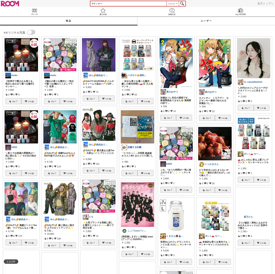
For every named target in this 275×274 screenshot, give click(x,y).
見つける (103, 11)
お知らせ (172, 11)
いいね (31, 101)
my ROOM (240, 11)
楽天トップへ (265, 3)
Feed (34, 11)
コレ (15, 101)
